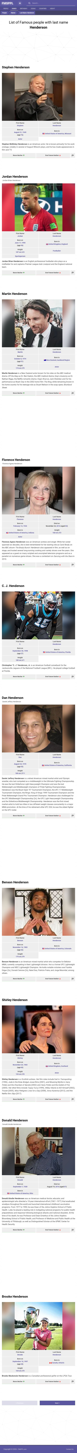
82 (66, 526)
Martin (20, 352)
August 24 (18, 764)
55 (22, 767)
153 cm (18, 1074)
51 (22, 361)
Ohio (31, 1193)
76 (22, 135)
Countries (42, 8)
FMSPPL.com (22, 1449)
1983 (25, 947)
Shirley (20, 1058)
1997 (26, 1361)
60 (22, 1067)
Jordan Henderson (15, 176)
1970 (24, 764)
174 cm (18, 368)
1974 (24, 359)
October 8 (18, 359)
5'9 (23, 368)
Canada (55, 1363)
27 (22, 653)
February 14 (17, 526)
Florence (20, 519)
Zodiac (33, 8)
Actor (20, 139)
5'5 (23, 1371)
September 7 (18, 1187)
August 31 (18, 132)
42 (22, 950)
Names (14, 8)
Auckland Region (63, 360)
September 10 (18, 1361)
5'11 (23, 773)
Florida (68, 652)
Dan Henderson (12, 698)
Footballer (57, 251)
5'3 (60, 533)
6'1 (23, 660)
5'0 (23, 1074)
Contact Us (69, 1449)
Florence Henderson (16, 460)
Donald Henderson (15, 1120)
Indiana (31, 533)
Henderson (57, 126)
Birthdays (23, 8)
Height (52, 8)
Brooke (20, 1355)
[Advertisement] (38, 47)
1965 (25, 1065)
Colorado (67, 949)
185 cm (18, 660)
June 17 (18, 243)
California (68, 765)
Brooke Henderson (15, 1296)
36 (22, 245)
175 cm (18, 957)
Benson (20, 940)
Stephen (20, 126)
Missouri (68, 134)
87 (65, 1187)
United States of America (54, 134)
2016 (58, 526)
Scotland (64, 1066)
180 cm (18, 773)
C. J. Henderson (13, 586)
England (64, 244)
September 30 (18, 651)
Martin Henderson (14, 294)
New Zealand (51, 360)
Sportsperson (20, 256)
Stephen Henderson (16, 67)
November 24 (18, 1065)
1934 (25, 526)
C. (20, 644)
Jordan (20, 236)
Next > (57, 1403)
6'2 (23, 252)
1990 (23, 243)
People (5, 8)
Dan (20, 757)
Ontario (61, 1363)
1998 (26, 651)
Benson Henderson (15, 882)
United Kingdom (55, 244)
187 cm (18, 252)
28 (22, 1364)
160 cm (55, 533)
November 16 (18, 947)
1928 (25, 1187)
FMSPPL (7, 3)
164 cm (18, 1371)
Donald (20, 1180)
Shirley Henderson (15, 1000)
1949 (24, 132)
